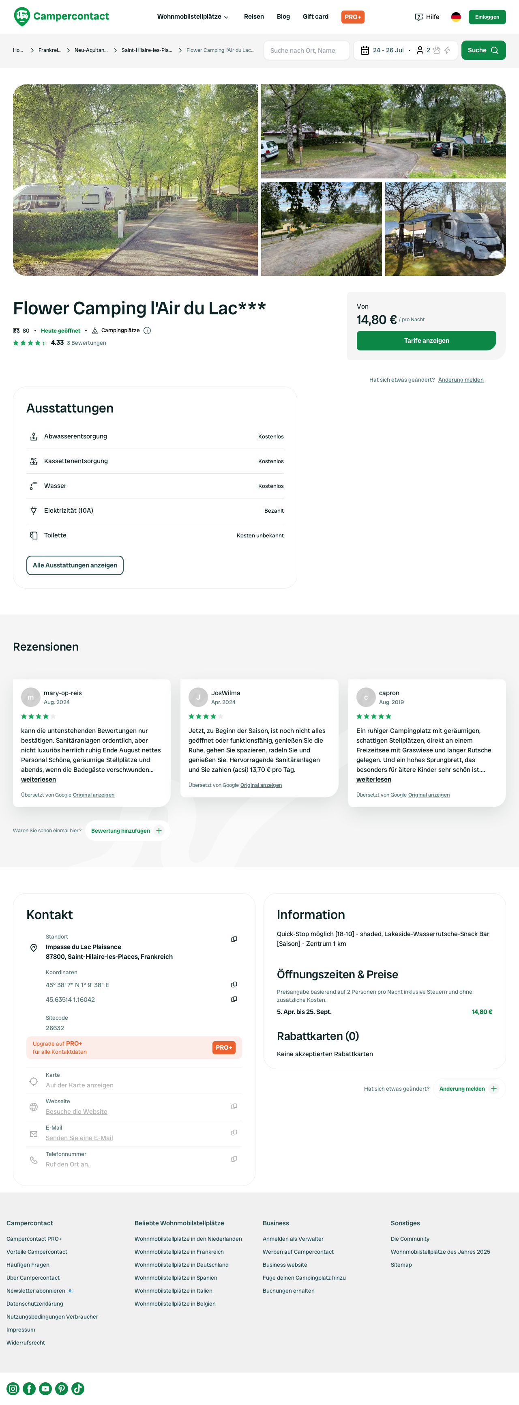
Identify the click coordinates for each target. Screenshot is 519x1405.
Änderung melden (461, 379)
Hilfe (427, 17)
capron (389, 693)
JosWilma (225, 693)
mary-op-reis (63, 693)
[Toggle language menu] (455, 17)
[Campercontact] (61, 17)
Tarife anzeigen (426, 340)
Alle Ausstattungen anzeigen (75, 565)
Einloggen (487, 16)
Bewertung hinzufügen (128, 830)
